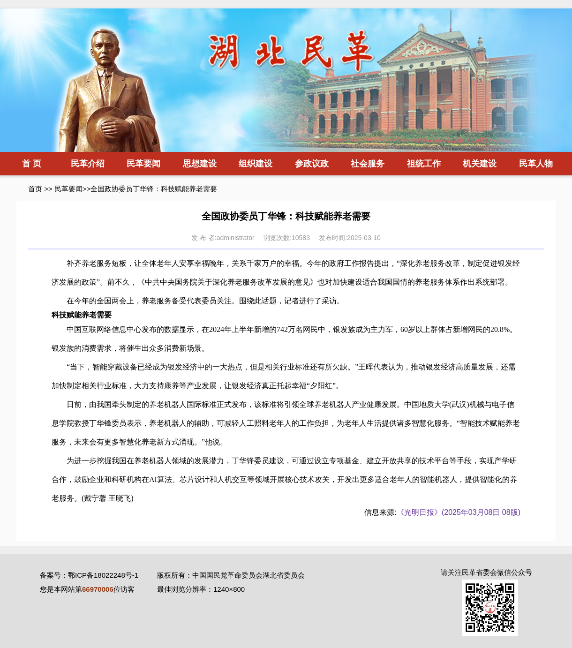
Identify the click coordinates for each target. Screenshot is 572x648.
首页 (35, 189)
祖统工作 (424, 163)
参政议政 (312, 163)
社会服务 (367, 163)
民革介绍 (88, 163)
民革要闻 (143, 163)
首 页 (31, 163)
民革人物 (536, 163)
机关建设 (480, 163)
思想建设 (200, 163)
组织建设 (255, 163)
